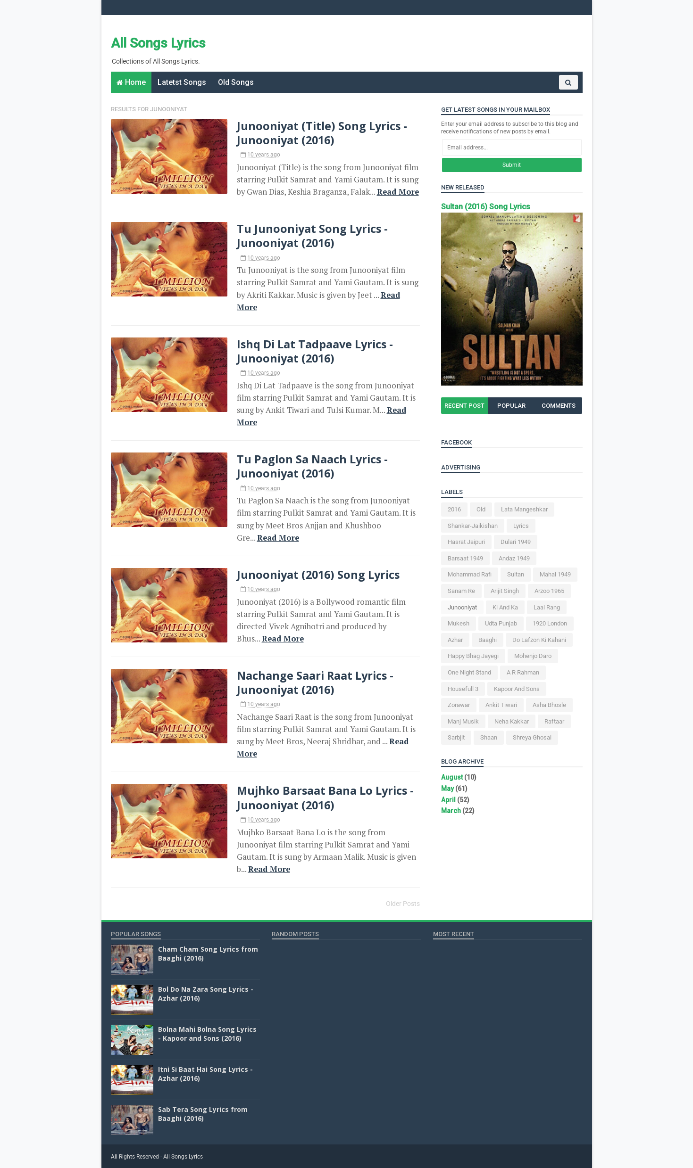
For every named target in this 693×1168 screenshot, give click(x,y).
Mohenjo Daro (532, 655)
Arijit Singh (505, 590)
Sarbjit (456, 737)
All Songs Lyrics (158, 43)
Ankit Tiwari (501, 704)
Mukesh (458, 623)
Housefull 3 (463, 688)
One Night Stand (469, 672)
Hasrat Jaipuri (466, 541)
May (447, 788)
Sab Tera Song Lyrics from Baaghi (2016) (203, 1114)
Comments (559, 405)
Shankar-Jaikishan (473, 525)
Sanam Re (461, 590)
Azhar (455, 639)
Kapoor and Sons (517, 688)
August (452, 777)
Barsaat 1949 (465, 558)
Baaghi (487, 639)
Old (480, 509)
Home (135, 82)
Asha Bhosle (549, 704)
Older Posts (403, 903)
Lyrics (521, 525)
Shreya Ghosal (532, 737)
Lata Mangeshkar (524, 509)
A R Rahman (523, 672)
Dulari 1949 (516, 541)
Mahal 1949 (555, 574)
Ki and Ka (505, 607)
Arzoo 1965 (549, 590)
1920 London (550, 623)
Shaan (488, 737)
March (451, 810)
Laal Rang (547, 607)
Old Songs (236, 82)
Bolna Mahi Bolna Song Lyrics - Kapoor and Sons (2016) (207, 1034)
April (448, 800)
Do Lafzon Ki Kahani (539, 639)
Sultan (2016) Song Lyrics (485, 206)
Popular (511, 405)
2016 (454, 509)
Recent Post (464, 405)
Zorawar (459, 704)
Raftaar (554, 721)
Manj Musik (463, 721)
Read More (398, 192)
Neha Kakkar (511, 721)
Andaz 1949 (514, 558)
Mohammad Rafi (470, 574)
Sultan (515, 574)
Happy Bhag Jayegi (473, 655)
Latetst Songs (182, 82)
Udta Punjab (501, 623)
